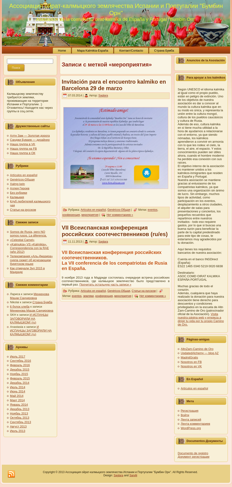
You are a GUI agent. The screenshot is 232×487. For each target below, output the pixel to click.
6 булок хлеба (19, 306)
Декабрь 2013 (19, 409)
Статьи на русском (23, 209)
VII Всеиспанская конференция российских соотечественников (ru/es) (115, 230)
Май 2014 (16, 396)
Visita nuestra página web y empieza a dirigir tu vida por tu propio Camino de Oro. (201, 319)
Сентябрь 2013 (20, 422)
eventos (153, 210)
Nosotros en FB (191, 362)
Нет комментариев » (119, 215)
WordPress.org (191, 428)
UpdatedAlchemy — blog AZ (200, 353)
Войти (185, 415)
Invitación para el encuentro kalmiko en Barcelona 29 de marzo (114, 85)
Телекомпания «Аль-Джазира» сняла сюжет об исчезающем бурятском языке (31, 260)
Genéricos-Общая (22, 179)
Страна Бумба (42, 302)
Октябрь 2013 (19, 417)
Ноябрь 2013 (19, 413)
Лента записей (191, 419)
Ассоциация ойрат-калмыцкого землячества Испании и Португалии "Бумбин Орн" (116, 9)
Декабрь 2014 (19, 383)
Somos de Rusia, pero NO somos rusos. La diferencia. (28, 233)
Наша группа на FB (23, 148)
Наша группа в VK (22, 144)
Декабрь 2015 (19, 369)
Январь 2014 (19, 404)
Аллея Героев (19, 188)
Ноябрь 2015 (19, 374)
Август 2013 (18, 426)
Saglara (103, 95)
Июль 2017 (17, 356)
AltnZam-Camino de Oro (197, 349)
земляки (88, 296)
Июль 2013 (17, 431)
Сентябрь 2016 (20, 360)
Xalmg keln (17, 184)
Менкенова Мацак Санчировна (29, 295)
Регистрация (189, 410)
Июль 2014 (17, 387)
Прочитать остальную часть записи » (105, 284)
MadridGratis (189, 357)
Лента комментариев (195, 423)
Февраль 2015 (20, 378)
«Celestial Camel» (22, 240)
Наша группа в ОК (22, 153)
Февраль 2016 (20, 365)
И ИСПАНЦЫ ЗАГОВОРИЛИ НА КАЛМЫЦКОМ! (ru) (29, 318)
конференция (71, 215)
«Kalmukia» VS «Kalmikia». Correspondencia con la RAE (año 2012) (29, 248)
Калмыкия (17, 197)
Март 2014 (17, 400)
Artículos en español (23, 175)
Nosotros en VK (191, 366)
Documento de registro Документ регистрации (193, 454)
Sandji (133, 475)
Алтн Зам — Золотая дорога (30, 135)
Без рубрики (18, 192)
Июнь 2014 (17, 391)
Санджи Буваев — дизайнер (30, 139)
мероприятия (89, 215)
